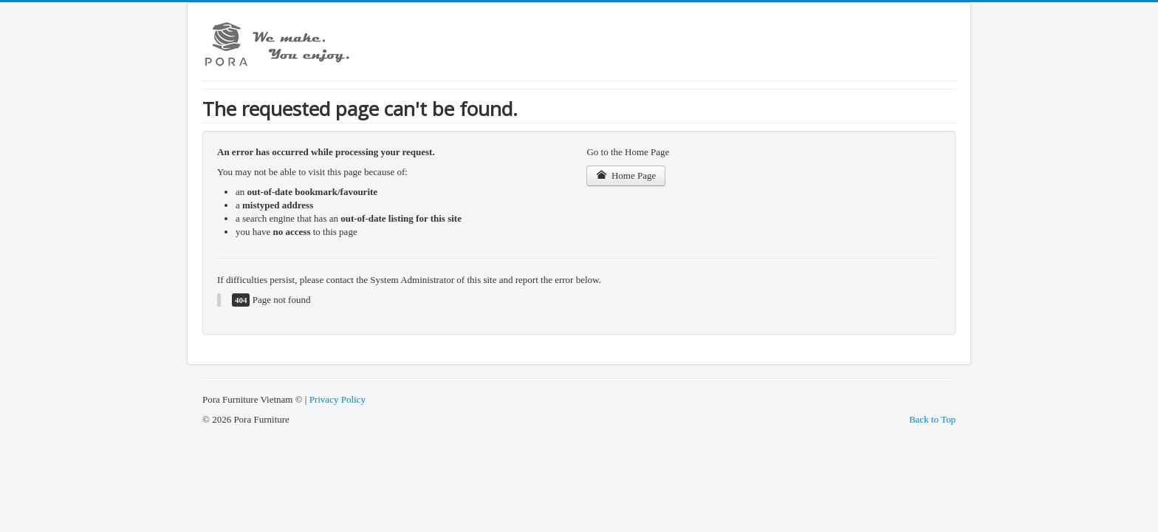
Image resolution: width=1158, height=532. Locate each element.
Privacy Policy (337, 399)
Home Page (626, 175)
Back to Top (932, 419)
